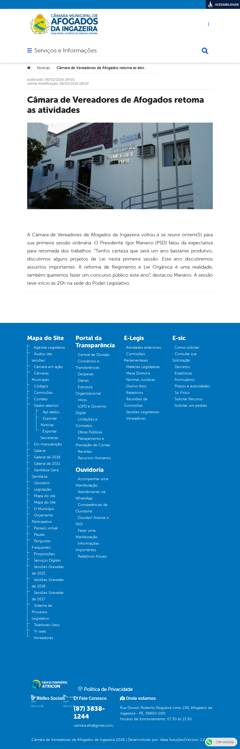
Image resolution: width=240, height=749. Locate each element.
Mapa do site (44, 496)
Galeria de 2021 (47, 464)
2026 (120, 740)
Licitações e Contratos (86, 422)
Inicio (82, 400)
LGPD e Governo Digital (91, 409)
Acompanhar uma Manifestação (92, 482)
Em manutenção (48, 444)
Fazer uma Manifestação (87, 534)
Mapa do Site (45, 502)
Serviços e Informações (65, 50)
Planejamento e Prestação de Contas (93, 442)
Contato (41, 399)
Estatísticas (183, 373)
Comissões (43, 393)
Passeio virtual (46, 528)
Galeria (39, 451)
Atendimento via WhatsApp (90, 495)
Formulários (185, 380)
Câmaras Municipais (40, 376)
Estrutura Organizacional (88, 390)
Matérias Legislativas (143, 367)
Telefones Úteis (47, 625)
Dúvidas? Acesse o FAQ (92, 521)
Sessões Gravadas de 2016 (48, 583)
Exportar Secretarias (49, 434)
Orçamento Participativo (42, 518)
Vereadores (43, 638)
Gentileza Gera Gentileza (45, 473)
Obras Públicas (90, 432)
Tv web (40, 631)
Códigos (41, 386)
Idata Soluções (172, 740)
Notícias (43, 68)
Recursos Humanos (94, 458)
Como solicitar (187, 347)
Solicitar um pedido (191, 406)
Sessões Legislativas (142, 412)
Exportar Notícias (49, 421)
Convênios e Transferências (88, 364)
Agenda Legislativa (49, 347)
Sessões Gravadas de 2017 (48, 596)
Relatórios (134, 393)
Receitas (85, 452)
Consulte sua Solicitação (184, 357)
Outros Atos (136, 386)
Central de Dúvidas (94, 355)
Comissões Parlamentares (136, 357)
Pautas (39, 535)
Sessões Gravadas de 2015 (48, 570)
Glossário (42, 483)
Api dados (51, 412)
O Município (44, 509)
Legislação (42, 489)
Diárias (83, 381)
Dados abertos (46, 406)
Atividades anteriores (143, 347)
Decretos (182, 367)
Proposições (44, 554)
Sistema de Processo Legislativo (42, 612)
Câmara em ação (48, 367)
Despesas (86, 374)
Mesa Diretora (138, 373)
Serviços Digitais (47, 560)
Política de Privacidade (105, 689)
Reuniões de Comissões (135, 402)
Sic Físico (182, 393)
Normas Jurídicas (140, 380)
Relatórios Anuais (92, 556)
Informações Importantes (87, 546)
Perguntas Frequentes (41, 544)
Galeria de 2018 (47, 457)
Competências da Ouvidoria (91, 508)
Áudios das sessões (42, 357)
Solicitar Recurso (189, 399)
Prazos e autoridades (192, 386)
